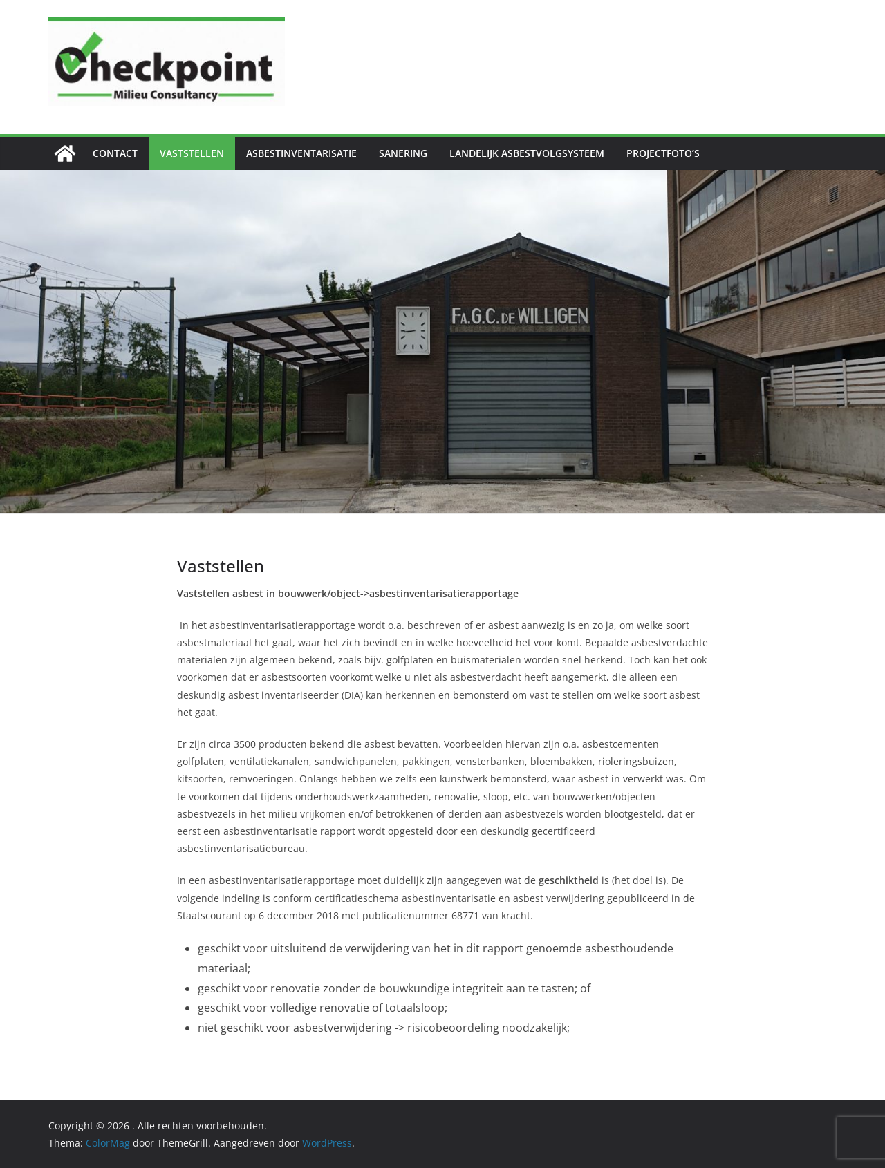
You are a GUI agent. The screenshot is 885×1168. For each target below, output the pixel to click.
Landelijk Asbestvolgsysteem (526, 153)
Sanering (403, 153)
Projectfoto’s (663, 153)
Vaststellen (192, 153)
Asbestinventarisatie (301, 153)
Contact (115, 153)
